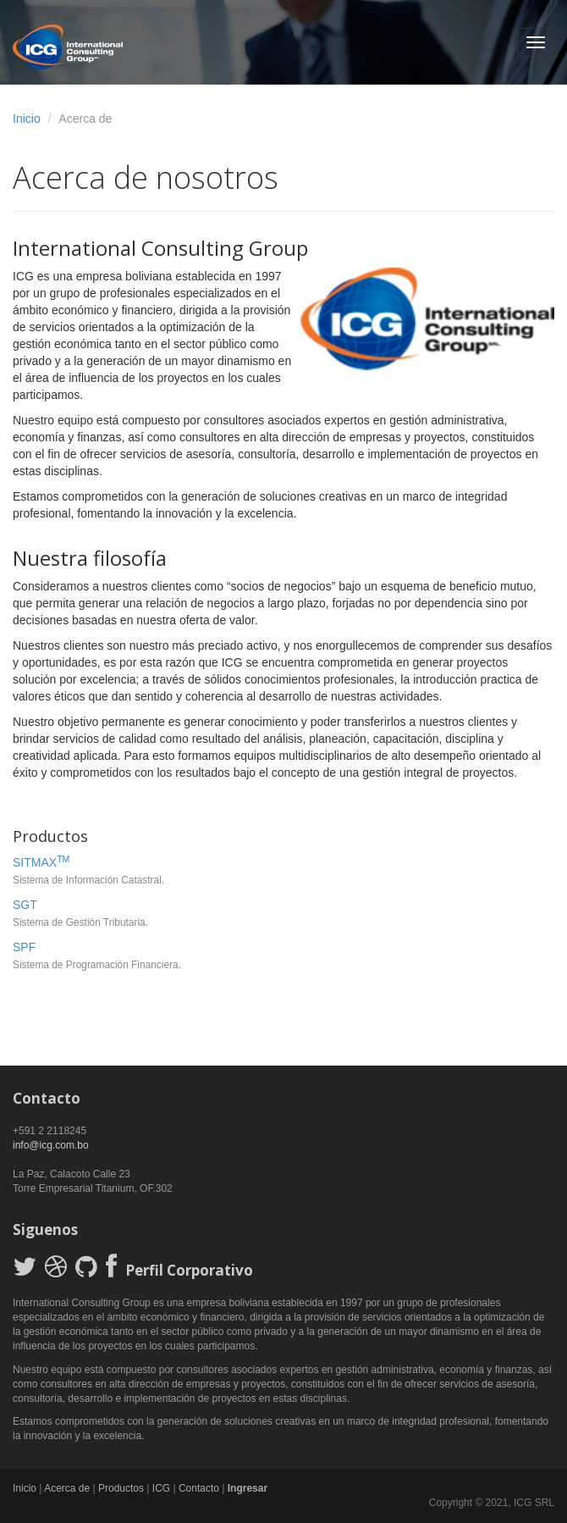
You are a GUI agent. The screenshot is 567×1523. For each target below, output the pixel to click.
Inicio (27, 118)
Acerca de (67, 1488)
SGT (25, 904)
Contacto (199, 1488)
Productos (121, 1488)
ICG (161, 1488)
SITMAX (41, 862)
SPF (24, 947)
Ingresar (247, 1488)
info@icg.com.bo (51, 1145)
